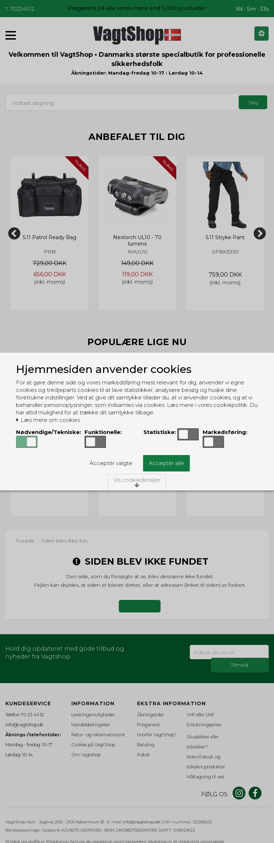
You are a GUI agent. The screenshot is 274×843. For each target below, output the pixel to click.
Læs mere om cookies (48, 420)
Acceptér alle (166, 463)
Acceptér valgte (111, 463)
